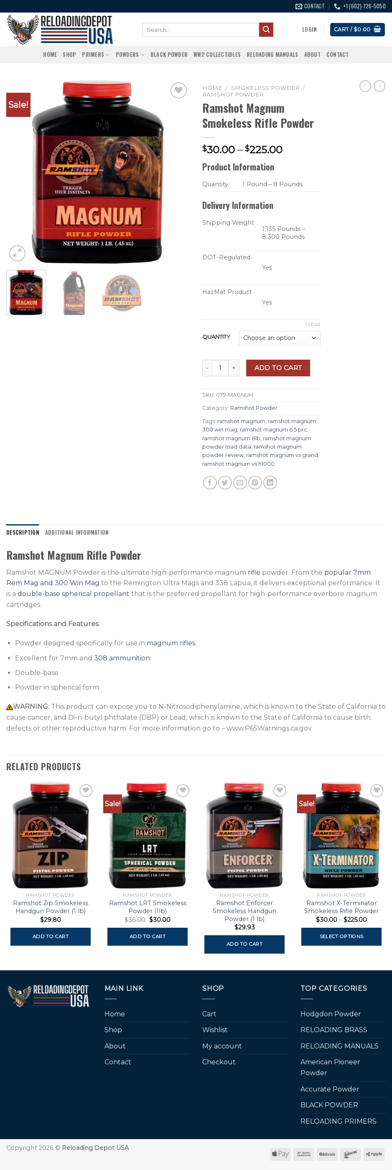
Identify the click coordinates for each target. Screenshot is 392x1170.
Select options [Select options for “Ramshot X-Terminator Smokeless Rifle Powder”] (342, 936)
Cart (209, 1014)
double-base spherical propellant (74, 594)
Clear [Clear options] (313, 324)
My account (222, 1046)
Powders (130, 55)
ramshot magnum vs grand (282, 455)
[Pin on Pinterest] (255, 483)
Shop (69, 54)
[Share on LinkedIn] (270, 483)
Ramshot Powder (233, 94)
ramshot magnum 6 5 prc (273, 429)
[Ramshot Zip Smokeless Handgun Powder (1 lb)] (50, 835)
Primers (95, 55)
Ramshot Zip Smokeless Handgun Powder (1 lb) (50, 907)
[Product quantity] (220, 368)
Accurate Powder (329, 1089)
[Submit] (266, 30)
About (312, 54)
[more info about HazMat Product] (209, 303)
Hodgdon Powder (330, 1014)
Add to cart (278, 368)
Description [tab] (22, 532)
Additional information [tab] (77, 532)
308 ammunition (122, 658)
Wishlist (215, 1030)
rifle (254, 572)
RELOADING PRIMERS (338, 1121)
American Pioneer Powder (330, 1067)
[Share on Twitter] (225, 483)
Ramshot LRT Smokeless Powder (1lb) (147, 907)
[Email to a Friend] (240, 483)
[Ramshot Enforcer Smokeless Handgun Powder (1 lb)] (244, 835)
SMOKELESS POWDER (265, 87)
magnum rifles (171, 643)
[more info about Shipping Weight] (209, 234)
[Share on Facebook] (210, 483)
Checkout (219, 1062)
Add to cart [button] (51, 936)
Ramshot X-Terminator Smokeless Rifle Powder (341, 907)
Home (50, 54)
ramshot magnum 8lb (231, 438)
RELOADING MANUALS (272, 54)
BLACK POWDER (169, 54)
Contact (337, 54)
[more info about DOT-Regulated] (209, 268)
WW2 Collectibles (217, 54)
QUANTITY (216, 337)
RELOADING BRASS (333, 1030)
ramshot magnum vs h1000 (238, 464)
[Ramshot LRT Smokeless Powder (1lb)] (147, 835)
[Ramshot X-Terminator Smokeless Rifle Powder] (341, 835)
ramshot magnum (241, 421)
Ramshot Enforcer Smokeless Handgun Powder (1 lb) (244, 910)
